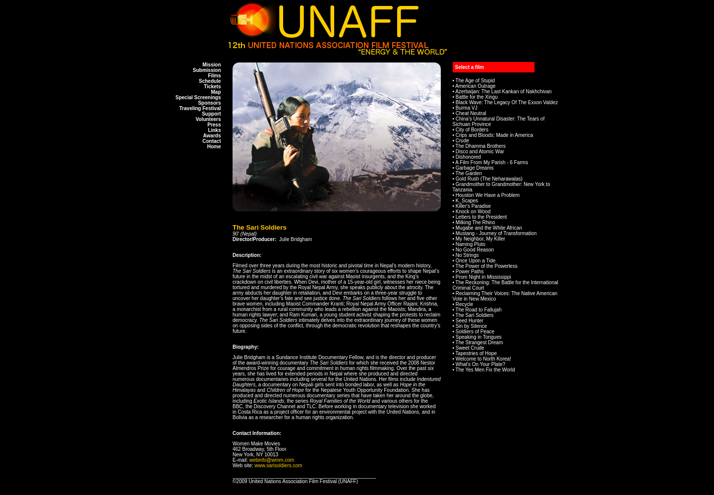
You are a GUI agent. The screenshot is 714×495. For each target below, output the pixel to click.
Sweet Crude (470, 348)
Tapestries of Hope (476, 353)
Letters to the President (481, 217)
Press (214, 124)
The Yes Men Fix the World (485, 369)
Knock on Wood (473, 211)
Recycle (465, 304)
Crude (462, 140)
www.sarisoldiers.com (278, 465)
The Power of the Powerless (487, 266)
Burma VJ (466, 108)
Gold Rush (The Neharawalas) (489, 179)
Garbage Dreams (475, 168)
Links (214, 130)
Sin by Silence (471, 326)
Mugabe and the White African (489, 228)
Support (211, 114)
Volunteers (208, 119)
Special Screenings (198, 97)
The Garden (469, 173)
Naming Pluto (470, 244)
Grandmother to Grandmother (488, 184)
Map (216, 92)
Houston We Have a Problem (488, 195)
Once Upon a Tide (476, 260)
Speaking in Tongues (479, 337)
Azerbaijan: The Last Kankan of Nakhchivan (503, 91)
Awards (212, 135)
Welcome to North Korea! (483, 359)
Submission (207, 70)
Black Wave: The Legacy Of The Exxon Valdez (507, 102)
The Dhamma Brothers (481, 146)
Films (214, 75)
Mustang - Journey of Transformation (496, 233)
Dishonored (468, 157)
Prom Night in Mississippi (483, 277)
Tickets (212, 86)
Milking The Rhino (475, 222)
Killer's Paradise (473, 206)
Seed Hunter (469, 320)
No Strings (467, 255)
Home (214, 146)
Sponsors (209, 103)
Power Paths (470, 271)
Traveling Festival (200, 108)
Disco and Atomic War (480, 151)
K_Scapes (467, 200)
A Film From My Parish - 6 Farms (491, 162)
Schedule (210, 81)
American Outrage (475, 86)
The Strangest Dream (479, 342)
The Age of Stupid (475, 80)
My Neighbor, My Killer (480, 239)
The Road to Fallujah (479, 309)
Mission (211, 64)
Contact (211, 141)
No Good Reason (475, 249)
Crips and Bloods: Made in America (494, 135)
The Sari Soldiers (475, 315)
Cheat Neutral (471, 113)
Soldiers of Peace (475, 331)
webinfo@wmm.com (271, 460)
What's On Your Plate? (480, 364)
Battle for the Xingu (477, 97)
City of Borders (472, 129)
